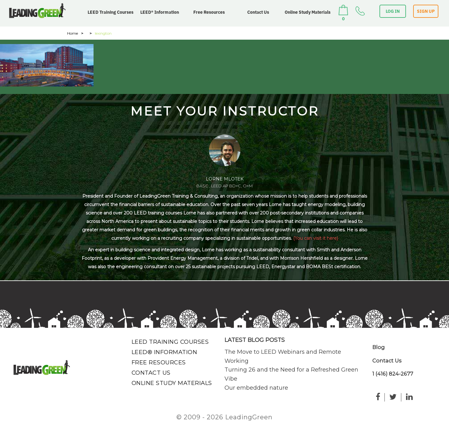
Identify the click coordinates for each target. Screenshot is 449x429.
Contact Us (258, 12)
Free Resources (209, 12)
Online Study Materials (308, 12)
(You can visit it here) (315, 238)
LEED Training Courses (110, 12)
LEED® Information (159, 12)
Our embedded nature (256, 387)
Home (72, 33)
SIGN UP (426, 11)
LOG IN (393, 11)
